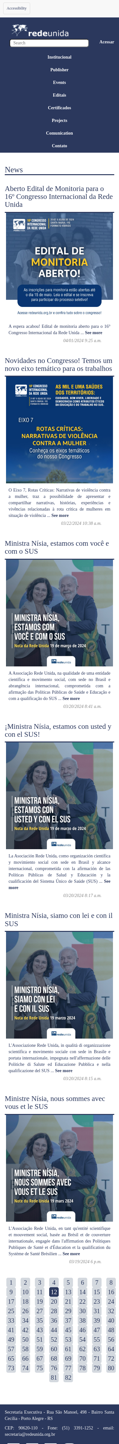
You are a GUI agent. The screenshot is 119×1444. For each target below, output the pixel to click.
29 (68, 1310)
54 (82, 1339)
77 (68, 1367)
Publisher (59, 69)
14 (82, 1291)
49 (11, 1339)
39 (97, 1320)
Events (59, 82)
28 (54, 1310)
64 (111, 1348)
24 (111, 1301)
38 (82, 1320)
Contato (59, 145)
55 (97, 1339)
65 (11, 1358)
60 (54, 1348)
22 (82, 1301)
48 (111, 1329)
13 (68, 1291)
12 (54, 1291)
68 (54, 1358)
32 (111, 1310)
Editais (59, 95)
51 (39, 1339)
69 (68, 1358)
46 (82, 1329)
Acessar (106, 42)
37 (68, 1320)
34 (25, 1320)
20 (54, 1301)
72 (111, 1358)
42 (25, 1329)
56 (111, 1339)
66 (25, 1358)
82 (68, 1377)
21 (68, 1301)
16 (111, 1291)
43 (39, 1329)
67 (39, 1358)
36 (54, 1320)
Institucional (59, 57)
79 (97, 1367)
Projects (59, 120)
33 (11, 1320)
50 (25, 1339)
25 (11, 1310)
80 (111, 1367)
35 (39, 1320)
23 (97, 1301)
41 (11, 1329)
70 (82, 1358)
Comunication (59, 133)
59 (39, 1348)
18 (25, 1301)
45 (68, 1329)
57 (11, 1348)
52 (54, 1339)
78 (82, 1367)
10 (25, 1291)
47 (97, 1329)
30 (82, 1310)
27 (39, 1310)
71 (97, 1358)
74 (25, 1367)
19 (39, 1301)
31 (97, 1310)
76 (54, 1367)
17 (11, 1301)
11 (39, 1291)
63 (97, 1348)
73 (11, 1367)
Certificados (59, 107)
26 (25, 1310)
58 (25, 1348)
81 (54, 1377)
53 (68, 1339)
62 (82, 1348)
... (91, 332)
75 (39, 1367)
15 (97, 1291)
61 (68, 1348)
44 (54, 1329)
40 (111, 1320)
